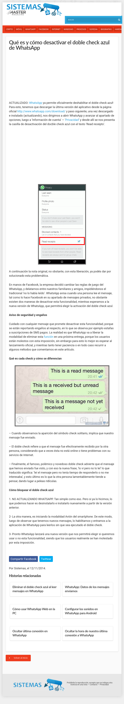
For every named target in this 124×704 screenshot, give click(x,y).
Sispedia (93, 29)
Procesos (81, 29)
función (48, 336)
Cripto (9, 29)
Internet (56, 29)
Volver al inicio (18, 658)
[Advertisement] (32, 75)
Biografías (106, 29)
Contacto (93, 684)
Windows (68, 29)
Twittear (46, 559)
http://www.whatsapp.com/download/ (41, 111)
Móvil (19, 29)
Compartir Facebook (23, 559)
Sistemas (34, 9)
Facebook (44, 29)
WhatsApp (30, 29)
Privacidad (72, 119)
